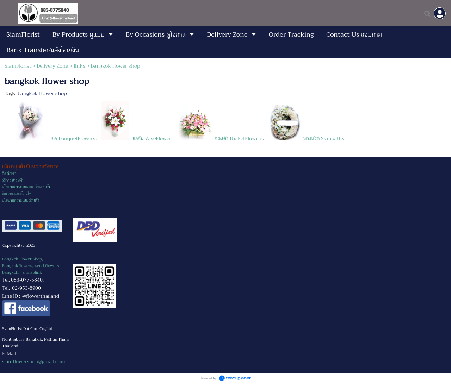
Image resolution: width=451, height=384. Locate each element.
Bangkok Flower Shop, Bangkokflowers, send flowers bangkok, (30, 266)
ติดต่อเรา (9, 173)
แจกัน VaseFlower (135, 138)
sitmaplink (32, 272)
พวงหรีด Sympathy (306, 138)
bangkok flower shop (42, 93)
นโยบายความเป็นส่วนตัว (20, 200)
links (79, 66)
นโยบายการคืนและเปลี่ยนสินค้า (26, 187)
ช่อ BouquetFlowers (51, 138)
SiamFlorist (18, 66)
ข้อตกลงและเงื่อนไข (16, 193)
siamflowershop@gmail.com (33, 362)
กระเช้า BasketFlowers (220, 138)
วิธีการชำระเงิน (13, 180)
